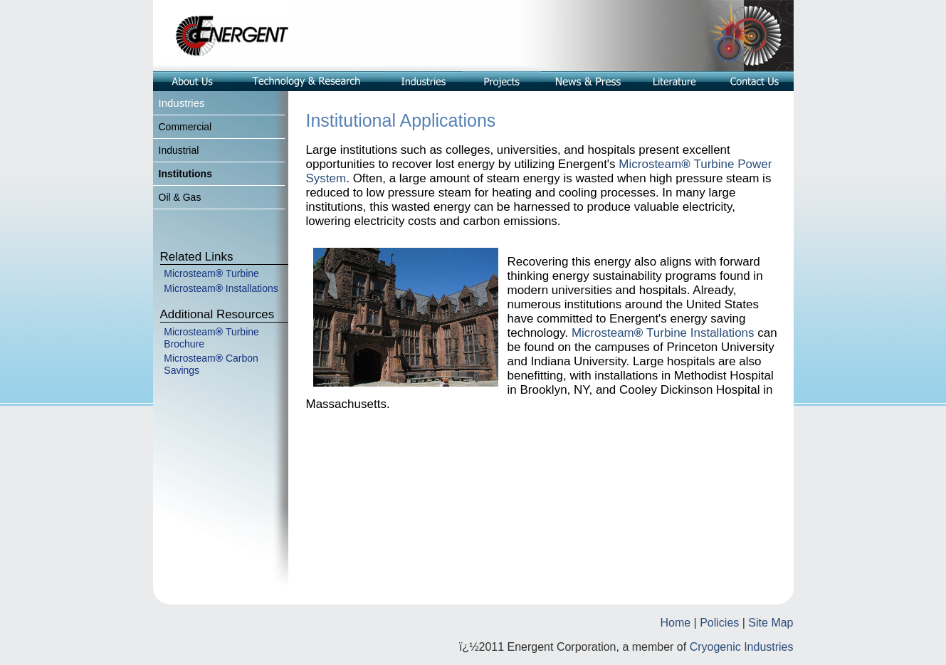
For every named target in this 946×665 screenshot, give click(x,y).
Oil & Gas (180, 197)
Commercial (185, 126)
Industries (182, 103)
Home (675, 623)
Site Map (770, 623)
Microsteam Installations (221, 288)
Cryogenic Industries (742, 647)
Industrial (179, 150)
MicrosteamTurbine (211, 273)
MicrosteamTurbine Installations (664, 333)
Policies (719, 623)
